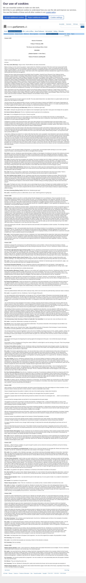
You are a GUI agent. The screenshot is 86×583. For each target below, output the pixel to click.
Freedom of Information (24, 573)
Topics (72, 34)
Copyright (45, 573)
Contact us (82, 24)
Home (5, 31)
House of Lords (19, 34)
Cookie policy (56, 573)
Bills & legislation (34, 34)
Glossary (10, 573)
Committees (42, 34)
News (68, 34)
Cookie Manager (63, 573)
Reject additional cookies (37, 17)
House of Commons (9, 34)
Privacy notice (50, 573)
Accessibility (61, 24)
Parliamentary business (15, 31)
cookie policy (51, 12)
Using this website (37, 573)
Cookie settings (56, 17)
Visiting (55, 31)
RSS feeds (75, 24)
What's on (26, 34)
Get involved (48, 31)
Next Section (7, 570)
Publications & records (52, 34)
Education (61, 31)
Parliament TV (62, 34)
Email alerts (68, 24)
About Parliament (39, 31)
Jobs (31, 573)
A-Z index (5, 573)
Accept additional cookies (14, 17)
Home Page (66, 35)
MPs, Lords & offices (28, 31)
